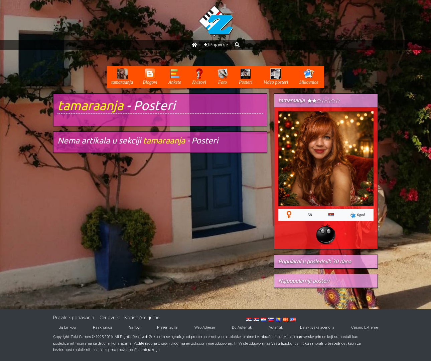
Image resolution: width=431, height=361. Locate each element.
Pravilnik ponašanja (73, 317)
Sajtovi (134, 327)
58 (310, 215)
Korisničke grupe (141, 317)
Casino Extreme (364, 327)
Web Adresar (204, 327)
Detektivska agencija (317, 327)
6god (358, 215)
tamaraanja (90, 105)
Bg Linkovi (67, 327)
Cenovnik (109, 317)
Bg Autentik (242, 327)
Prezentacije (167, 327)
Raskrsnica (102, 327)
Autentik (276, 327)
